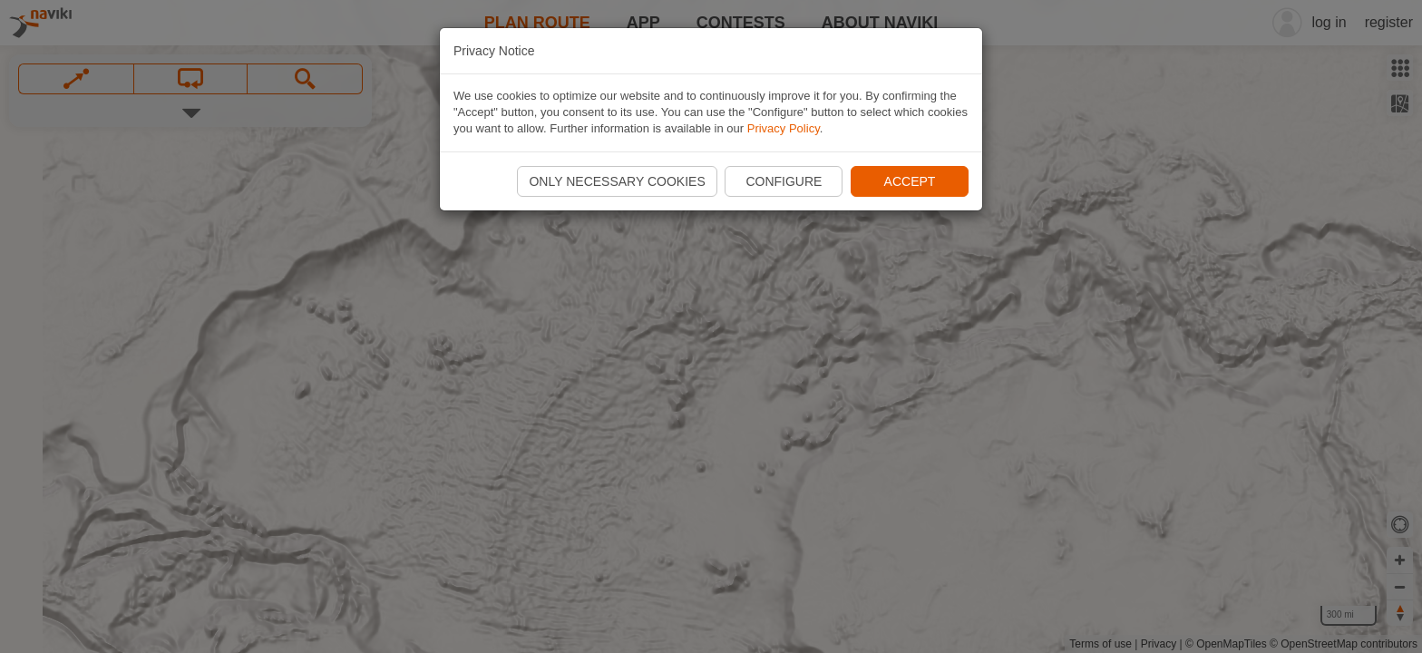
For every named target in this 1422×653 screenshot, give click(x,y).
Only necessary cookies (617, 181)
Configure (783, 181)
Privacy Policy (783, 128)
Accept (910, 181)
